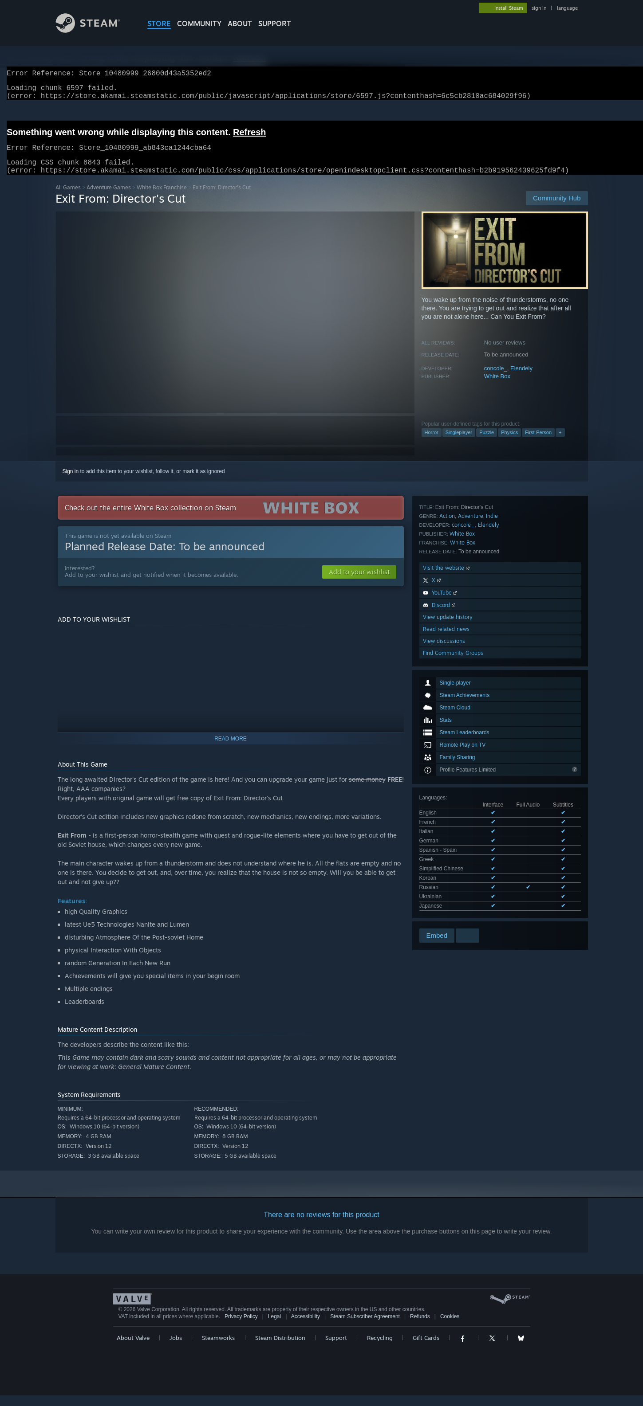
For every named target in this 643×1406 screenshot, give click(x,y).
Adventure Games (109, 198)
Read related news (446, 843)
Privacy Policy (241, 1327)
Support (336, 1348)
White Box (497, 387)
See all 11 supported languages (456, 696)
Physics (509, 443)
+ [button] (560, 443)
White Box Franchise (162, 198)
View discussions (444, 855)
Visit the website (447, 782)
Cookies (449, 1327)
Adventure (470, 730)
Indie (492, 730)
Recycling (380, 1348)
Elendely (521, 379)
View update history (448, 831)
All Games (68, 198)
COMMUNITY (199, 23)
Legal (274, 1327)
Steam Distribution (280, 1348)
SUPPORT (274, 23)
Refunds (420, 1327)
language (567, 8)
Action (447, 730)
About (240, 23)
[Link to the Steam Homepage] (94, 30)
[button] (359, 583)
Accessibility (305, 1327)
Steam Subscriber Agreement (365, 1327)
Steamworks (218, 1348)
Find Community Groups (453, 867)
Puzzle (486, 443)
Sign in (71, 482)
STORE (159, 23)
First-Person (538, 443)
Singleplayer (459, 443)
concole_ (495, 379)
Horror (431, 443)
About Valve (133, 1348)
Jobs (176, 1348)
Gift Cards (426, 1348)
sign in (539, 8)
